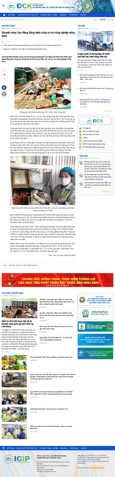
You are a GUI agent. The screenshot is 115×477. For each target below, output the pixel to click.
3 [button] (50, 285)
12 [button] (66, 285)
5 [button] (53, 285)
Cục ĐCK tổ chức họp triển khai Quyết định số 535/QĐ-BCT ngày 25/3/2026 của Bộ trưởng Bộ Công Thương (51, 393)
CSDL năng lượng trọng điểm (91, 141)
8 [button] (59, 285)
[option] (57, 280)
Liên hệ (83, 15)
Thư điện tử (85, 128)
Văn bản (63, 15)
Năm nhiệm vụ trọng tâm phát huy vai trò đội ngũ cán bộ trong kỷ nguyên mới (32, 45)
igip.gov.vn (89, 461)
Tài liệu (83, 138)
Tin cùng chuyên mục (12, 293)
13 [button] (68, 285)
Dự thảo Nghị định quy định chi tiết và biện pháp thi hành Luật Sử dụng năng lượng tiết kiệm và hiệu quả (97, 177)
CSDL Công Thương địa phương (92, 144)
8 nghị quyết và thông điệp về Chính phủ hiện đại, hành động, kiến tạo (94, 55)
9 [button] (61, 285)
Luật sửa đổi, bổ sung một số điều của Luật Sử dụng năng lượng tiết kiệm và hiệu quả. (97, 185)
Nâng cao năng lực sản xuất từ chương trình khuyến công (25, 49)
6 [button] (55, 285)
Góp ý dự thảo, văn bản (89, 134)
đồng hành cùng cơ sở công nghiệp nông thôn (23, 265)
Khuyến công (8, 25)
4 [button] (52, 285)
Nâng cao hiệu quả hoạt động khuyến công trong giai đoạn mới (51, 427)
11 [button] (64, 285)
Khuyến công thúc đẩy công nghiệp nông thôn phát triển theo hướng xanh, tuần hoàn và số (57, 315)
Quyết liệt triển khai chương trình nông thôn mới (49, 409)
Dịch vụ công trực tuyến (89, 131)
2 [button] (48, 285)
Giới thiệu (11, 15)
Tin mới (81, 25)
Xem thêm (108, 111)
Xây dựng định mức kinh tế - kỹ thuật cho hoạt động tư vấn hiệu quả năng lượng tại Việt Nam (95, 102)
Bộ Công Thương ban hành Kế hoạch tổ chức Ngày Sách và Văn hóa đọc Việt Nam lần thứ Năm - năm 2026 (96, 77)
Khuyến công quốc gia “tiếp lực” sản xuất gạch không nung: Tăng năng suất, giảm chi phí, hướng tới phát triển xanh (57, 301)
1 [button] (46, 285)
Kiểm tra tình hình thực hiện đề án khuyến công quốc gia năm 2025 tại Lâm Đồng (17, 324)
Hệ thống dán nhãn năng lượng (91, 147)
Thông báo (73, 15)
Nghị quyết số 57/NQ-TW (27, 15)
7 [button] (57, 285)
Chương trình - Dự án (48, 15)
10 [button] (62, 285)
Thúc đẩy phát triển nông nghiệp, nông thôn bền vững (51, 357)
